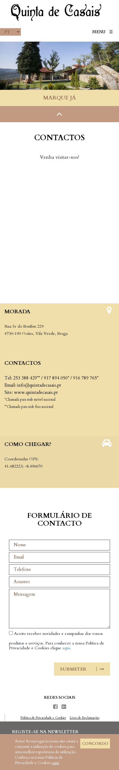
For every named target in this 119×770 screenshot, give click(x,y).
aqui (66, 648)
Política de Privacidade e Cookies (43, 717)
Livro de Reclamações (84, 717)
